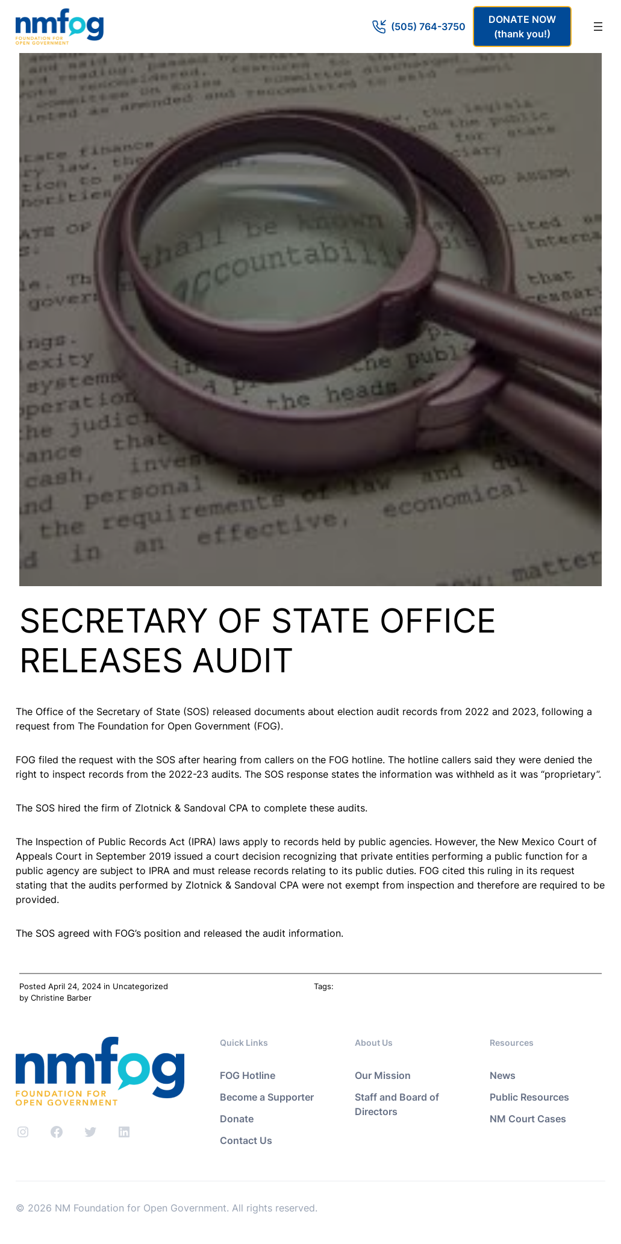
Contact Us (246, 1140)
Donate (237, 1119)
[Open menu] (598, 26)
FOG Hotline (247, 1075)
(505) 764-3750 (428, 26)
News (503, 1075)
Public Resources (529, 1097)
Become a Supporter (267, 1097)
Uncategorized (140, 986)
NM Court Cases (528, 1119)
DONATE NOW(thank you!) (522, 26)
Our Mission (383, 1075)
